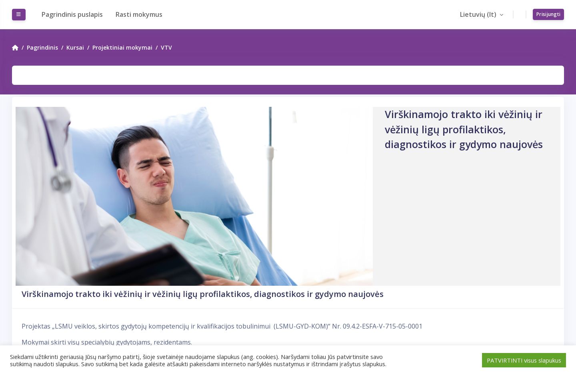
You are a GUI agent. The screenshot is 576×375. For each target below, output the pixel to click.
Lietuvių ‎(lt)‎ (479, 14)
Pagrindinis (42, 47)
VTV (166, 47)
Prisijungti (548, 14)
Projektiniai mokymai (122, 47)
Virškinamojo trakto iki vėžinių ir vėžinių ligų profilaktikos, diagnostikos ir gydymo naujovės (203, 294)
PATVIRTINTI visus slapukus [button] (524, 360)
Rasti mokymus (139, 14)
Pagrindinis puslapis (72, 14)
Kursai (75, 47)
